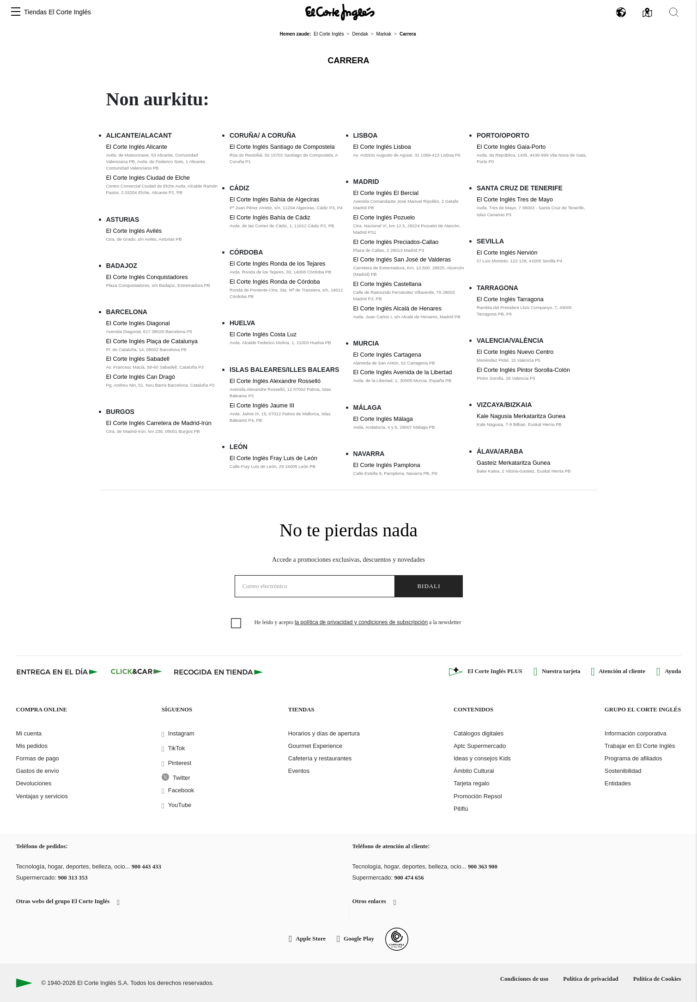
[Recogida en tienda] (218, 672)
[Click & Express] (58, 672)
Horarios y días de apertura (324, 733)
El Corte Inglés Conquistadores (147, 276)
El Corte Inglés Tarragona (510, 299)
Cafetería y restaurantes (320, 758)
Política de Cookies (657, 979)
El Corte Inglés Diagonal (138, 323)
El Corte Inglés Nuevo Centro (515, 351)
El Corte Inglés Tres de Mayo (515, 199)
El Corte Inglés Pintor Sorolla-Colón (523, 369)
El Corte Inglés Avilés (134, 230)
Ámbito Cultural (474, 770)
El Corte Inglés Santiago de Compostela (282, 146)
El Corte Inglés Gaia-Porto (511, 146)
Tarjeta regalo (472, 783)
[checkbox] (236, 623)
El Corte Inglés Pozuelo (384, 217)
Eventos (298, 770)
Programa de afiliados (633, 758)
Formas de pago (37, 758)
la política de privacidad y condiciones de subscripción (361, 622)
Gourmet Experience (315, 745)
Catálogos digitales (478, 733)
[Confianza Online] (396, 939)
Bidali (428, 586)
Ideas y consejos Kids (482, 758)
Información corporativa (636, 733)
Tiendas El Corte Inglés (57, 12)
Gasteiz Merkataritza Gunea (513, 462)
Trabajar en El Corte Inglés (640, 745)
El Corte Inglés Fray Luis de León (273, 458)
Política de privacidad (590, 979)
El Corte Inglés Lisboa (382, 146)
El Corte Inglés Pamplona (386, 465)
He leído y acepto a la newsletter (358, 622)
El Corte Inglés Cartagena (387, 354)
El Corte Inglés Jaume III (262, 405)
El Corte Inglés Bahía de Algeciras (274, 199)
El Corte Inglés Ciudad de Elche (148, 177)
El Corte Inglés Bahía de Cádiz (270, 217)
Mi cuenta (29, 733)
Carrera (349, 60)
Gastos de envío (37, 770)
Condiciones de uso (524, 979)
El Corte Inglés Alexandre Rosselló (275, 380)
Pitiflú (461, 808)
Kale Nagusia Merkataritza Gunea (521, 416)
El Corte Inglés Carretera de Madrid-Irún (159, 422)
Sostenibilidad (623, 770)
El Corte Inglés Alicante (136, 146)
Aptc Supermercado (480, 745)
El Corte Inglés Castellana (387, 283)
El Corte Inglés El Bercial (386, 192)
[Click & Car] (136, 672)
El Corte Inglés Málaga (383, 418)
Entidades (618, 783)
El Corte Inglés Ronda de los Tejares (277, 263)
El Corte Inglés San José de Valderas (402, 259)
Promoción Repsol (478, 796)
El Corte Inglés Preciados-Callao (396, 241)
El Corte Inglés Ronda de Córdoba (275, 281)
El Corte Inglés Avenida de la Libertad (402, 372)
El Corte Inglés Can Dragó (140, 376)
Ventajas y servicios (42, 796)
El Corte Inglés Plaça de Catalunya (152, 341)
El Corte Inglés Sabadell (138, 358)
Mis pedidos (32, 745)
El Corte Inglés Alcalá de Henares (397, 308)
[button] (15, 12)
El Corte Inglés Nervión (507, 252)
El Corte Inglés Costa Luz (263, 334)
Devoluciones (34, 783)
